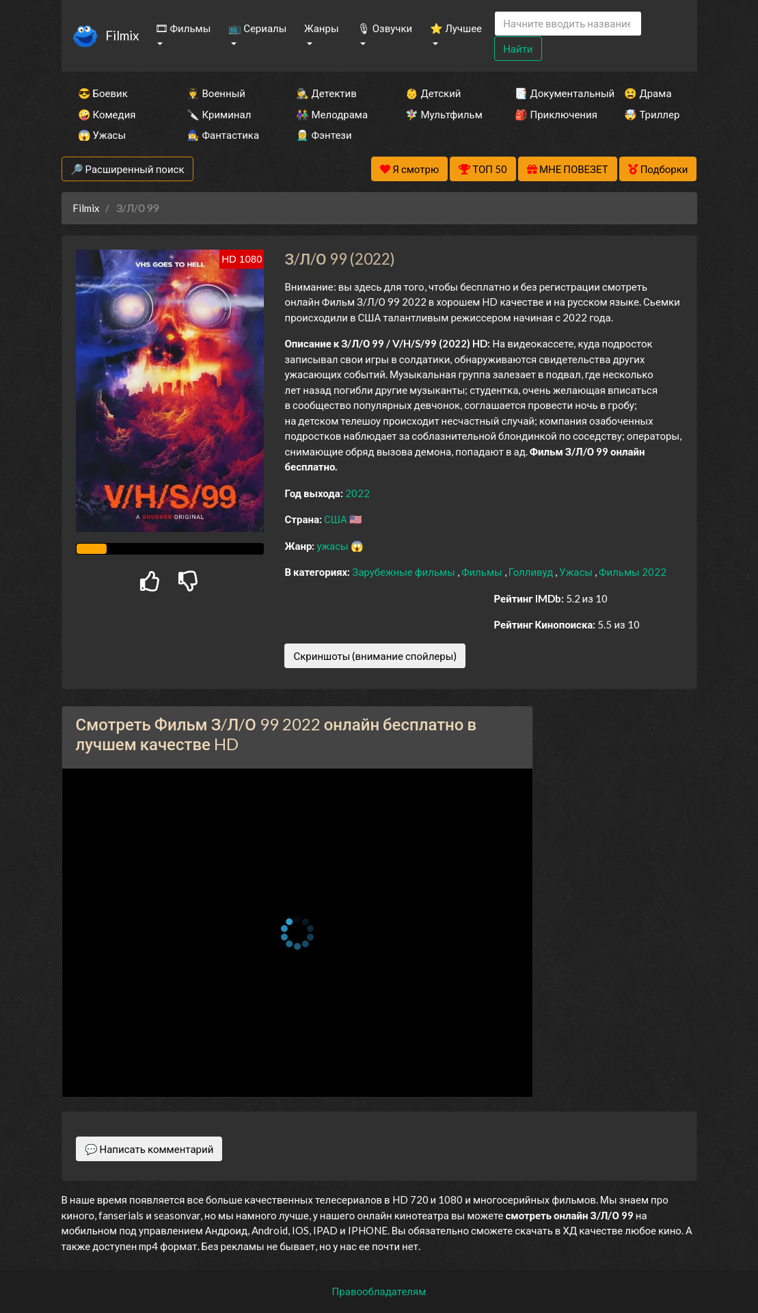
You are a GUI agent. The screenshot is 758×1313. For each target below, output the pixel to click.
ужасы (333, 546)
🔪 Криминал (219, 114)
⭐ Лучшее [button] (456, 28)
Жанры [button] (321, 28)
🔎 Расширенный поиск (127, 169)
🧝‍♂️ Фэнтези (323, 135)
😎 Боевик (103, 93)
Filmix (122, 35)
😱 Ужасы (102, 135)
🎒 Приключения (551, 114)
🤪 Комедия (107, 114)
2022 (357, 493)
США (336, 519)
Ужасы (577, 572)
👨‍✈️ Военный (216, 93)
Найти (517, 48)
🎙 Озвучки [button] (384, 28)
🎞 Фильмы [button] (183, 28)
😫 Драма (647, 93)
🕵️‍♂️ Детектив (326, 93)
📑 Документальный (551, 93)
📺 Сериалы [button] (257, 28)
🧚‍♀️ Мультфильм (441, 114)
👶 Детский (433, 93)
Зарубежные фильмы (404, 572)
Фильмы (482, 572)
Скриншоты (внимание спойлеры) (375, 656)
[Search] (568, 23)
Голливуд (532, 572)
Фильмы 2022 (632, 572)
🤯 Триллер (651, 114)
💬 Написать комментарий (149, 1149)
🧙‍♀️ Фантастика (223, 135)
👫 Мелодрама (332, 114)
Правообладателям (379, 1291)
